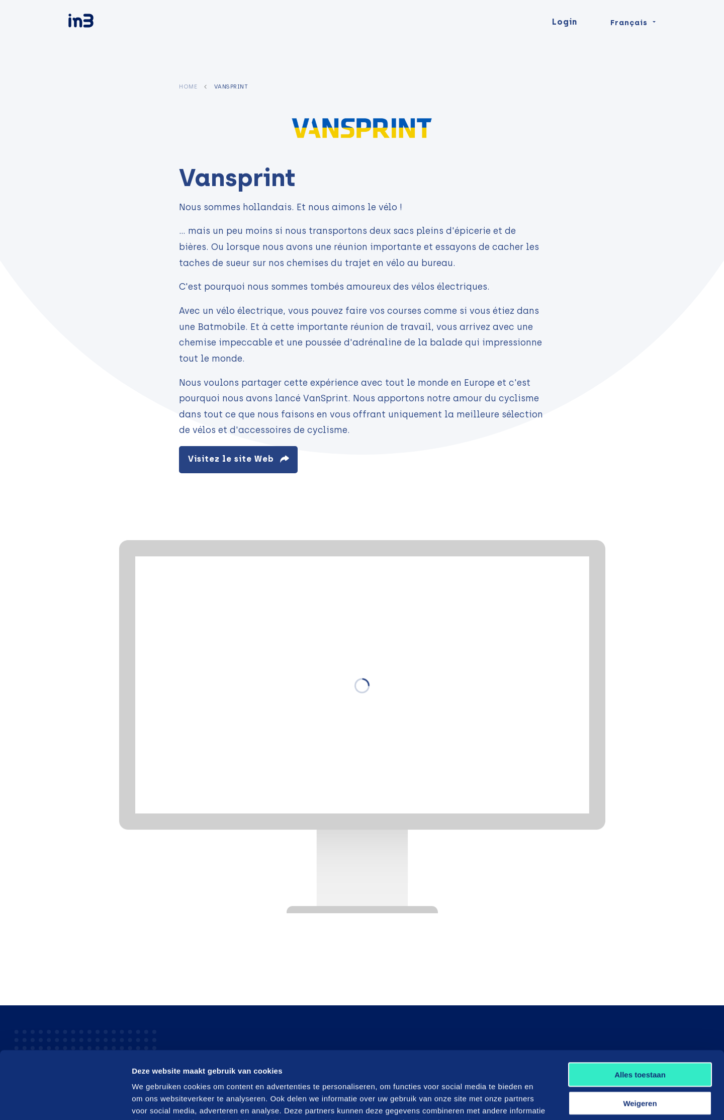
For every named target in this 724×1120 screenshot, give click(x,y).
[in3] (98, 41)
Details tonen (539, 1100)
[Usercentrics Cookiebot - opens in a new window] (65, 1100)
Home (188, 86)
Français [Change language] (629, 41)
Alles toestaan (640, 1011)
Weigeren (640, 1040)
